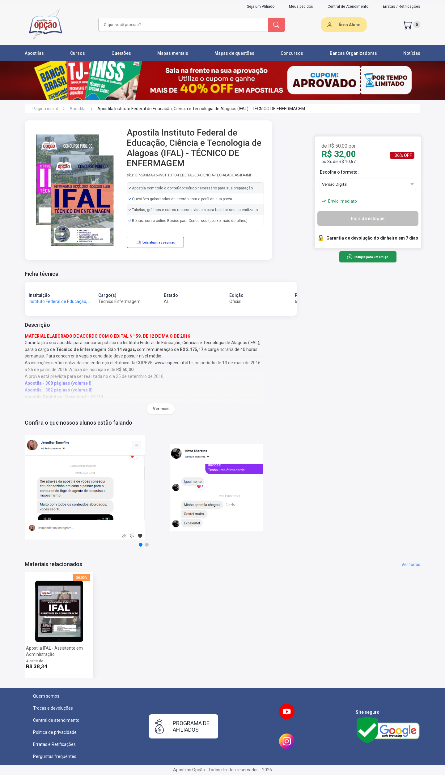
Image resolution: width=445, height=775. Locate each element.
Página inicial (45, 108)
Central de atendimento (56, 720)
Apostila (78, 108)
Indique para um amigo (367, 256)
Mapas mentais (172, 53)
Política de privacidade (55, 732)
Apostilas (34, 53)
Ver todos (410, 564)
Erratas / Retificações (401, 6)
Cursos (77, 53)
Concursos (292, 53)
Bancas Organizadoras (353, 53)
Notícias (411, 53)
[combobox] (182, 25)
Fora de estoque (367, 218)
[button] (140, 545)
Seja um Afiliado (260, 6)
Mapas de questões (234, 53)
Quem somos (46, 696)
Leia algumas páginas (155, 242)
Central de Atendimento (348, 6)
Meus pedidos (301, 6)
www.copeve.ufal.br (174, 362)
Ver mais (161, 409)
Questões (121, 53)
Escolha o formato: (339, 172)
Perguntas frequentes (54, 756)
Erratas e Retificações (54, 744)
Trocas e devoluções (53, 708)
